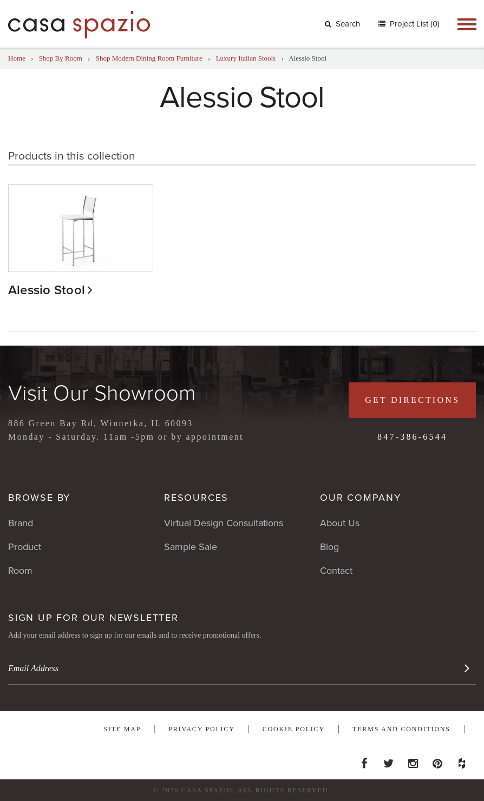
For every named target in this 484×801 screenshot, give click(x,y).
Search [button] (342, 24)
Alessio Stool (46, 290)
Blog (329, 547)
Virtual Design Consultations (223, 523)
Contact (336, 571)
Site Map (122, 729)
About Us (339, 523)
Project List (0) (414, 24)
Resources (196, 498)
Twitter (389, 760)
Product (24, 547)
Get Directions (412, 400)
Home (16, 58)
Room (20, 571)
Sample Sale (190, 547)
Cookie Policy (294, 729)
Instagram (413, 760)
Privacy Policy (201, 729)
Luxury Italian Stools (246, 58)
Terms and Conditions (401, 729)
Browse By (39, 498)
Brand (20, 523)
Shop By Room (60, 58)
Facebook (364, 760)
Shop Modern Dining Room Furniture (149, 58)
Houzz (462, 760)
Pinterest (437, 760)
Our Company (360, 498)
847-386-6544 (412, 436)
